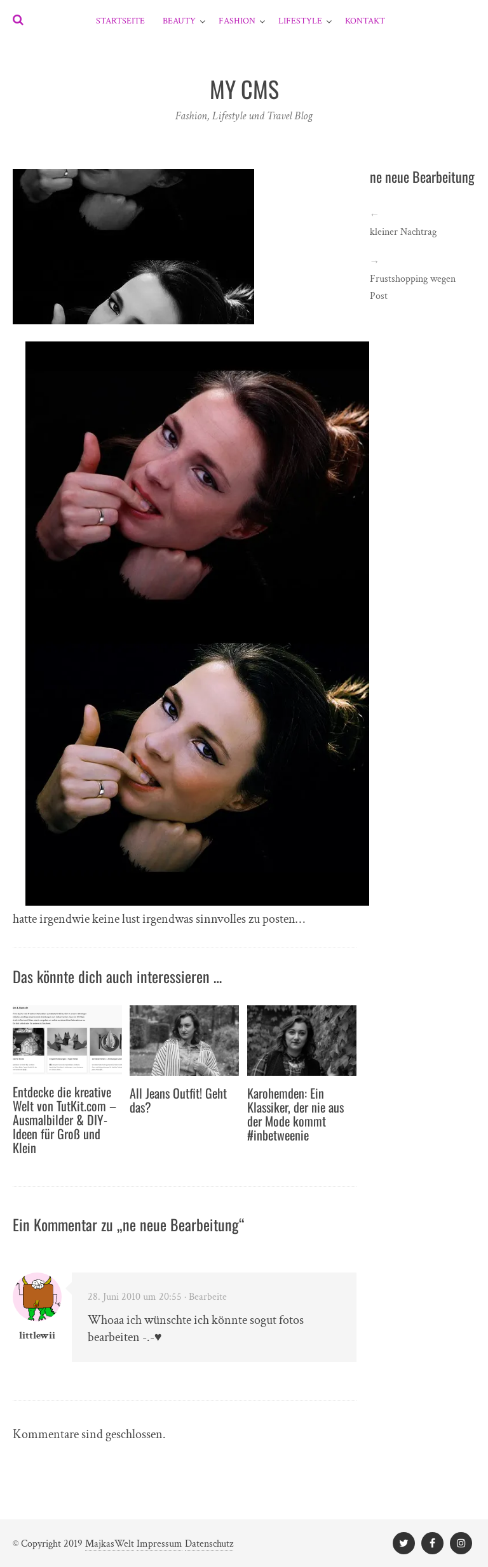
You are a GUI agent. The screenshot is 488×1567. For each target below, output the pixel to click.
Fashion (237, 21)
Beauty (179, 21)
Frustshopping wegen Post (413, 287)
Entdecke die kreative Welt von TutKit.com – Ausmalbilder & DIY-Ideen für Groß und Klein (64, 1119)
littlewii (37, 1335)
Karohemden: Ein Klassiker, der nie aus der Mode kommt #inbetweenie (295, 1113)
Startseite (120, 21)
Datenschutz (209, 1543)
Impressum (159, 1543)
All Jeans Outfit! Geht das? (178, 1099)
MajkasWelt (109, 1543)
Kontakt (365, 21)
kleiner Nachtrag (403, 232)
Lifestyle (300, 21)
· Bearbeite (205, 1297)
